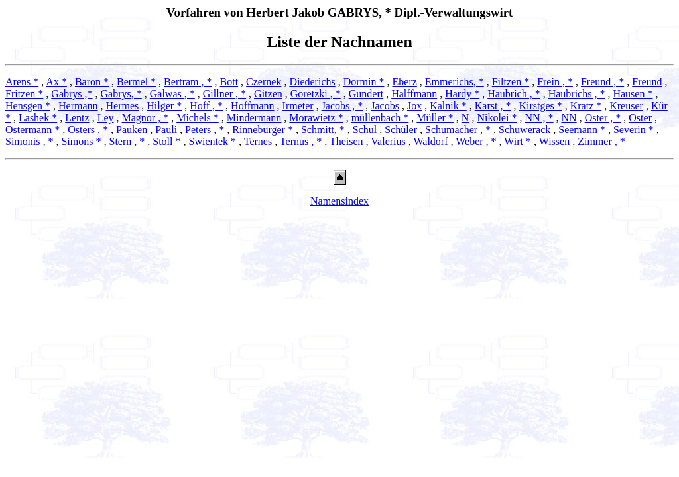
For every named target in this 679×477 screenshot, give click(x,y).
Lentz (77, 117)
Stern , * (127, 141)
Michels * (197, 117)
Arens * (21, 81)
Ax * (56, 81)
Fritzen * (24, 93)
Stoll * (166, 141)
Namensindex (339, 201)
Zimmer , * (601, 141)
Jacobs (385, 105)
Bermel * (136, 81)
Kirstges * (540, 105)
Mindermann (254, 117)
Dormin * (364, 81)
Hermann (78, 105)
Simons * (81, 141)
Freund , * (602, 81)
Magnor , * (145, 117)
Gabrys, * (121, 93)
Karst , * (493, 105)
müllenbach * (380, 117)
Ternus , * (301, 141)
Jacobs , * (342, 105)
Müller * (435, 117)
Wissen (554, 141)
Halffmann (414, 93)
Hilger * (164, 105)
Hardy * (462, 93)
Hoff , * (206, 105)
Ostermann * (32, 129)
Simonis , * (29, 141)
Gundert (366, 93)
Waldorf (430, 141)
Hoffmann (252, 105)
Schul (365, 129)
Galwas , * (172, 93)
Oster (640, 117)
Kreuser (626, 105)
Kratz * (586, 105)
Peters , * (204, 129)
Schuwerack (524, 129)
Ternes (258, 141)
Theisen (346, 141)
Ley (105, 117)
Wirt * (517, 141)
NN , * (539, 117)
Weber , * (476, 141)
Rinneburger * (262, 129)
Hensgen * (27, 105)
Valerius (388, 141)
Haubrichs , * (576, 93)
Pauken (131, 129)
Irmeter (298, 105)
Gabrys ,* (71, 93)
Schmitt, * (323, 129)
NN (569, 117)
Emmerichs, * (454, 81)
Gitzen (268, 93)
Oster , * (603, 117)
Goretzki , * (315, 93)
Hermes (122, 105)
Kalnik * (448, 105)
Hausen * (632, 93)
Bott (229, 81)
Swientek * (213, 141)
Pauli (166, 129)
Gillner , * (224, 93)
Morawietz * (316, 117)
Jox (414, 105)
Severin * (633, 129)
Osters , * (88, 129)
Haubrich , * (513, 93)
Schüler (401, 129)
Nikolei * (497, 117)
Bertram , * (188, 81)
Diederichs (312, 81)
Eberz (405, 81)
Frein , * (555, 81)
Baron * (92, 81)
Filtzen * (510, 81)
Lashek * (38, 117)
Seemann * (581, 129)
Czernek (263, 81)
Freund (647, 81)
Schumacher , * (458, 129)
